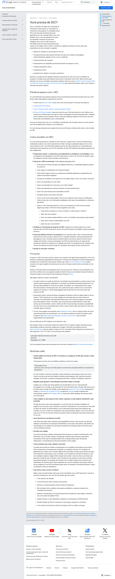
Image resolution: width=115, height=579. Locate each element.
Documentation (8, 8)
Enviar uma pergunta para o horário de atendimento (37, 552)
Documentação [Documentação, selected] (36, 2)
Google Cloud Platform (77, 568)
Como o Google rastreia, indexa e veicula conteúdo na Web (52, 109)
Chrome (57, 568)
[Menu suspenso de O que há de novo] (74, 2)
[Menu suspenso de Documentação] (43, 2)
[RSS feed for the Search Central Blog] (69, 532)
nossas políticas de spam (77, 262)
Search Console (106, 8)
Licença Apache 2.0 (68, 515)
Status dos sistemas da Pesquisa (65, 555)
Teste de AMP (89, 557)
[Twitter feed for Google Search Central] (105, 532)
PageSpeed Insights (91, 555)
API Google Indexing (55, 393)
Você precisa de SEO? (62, 549)
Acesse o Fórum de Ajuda (33, 549)
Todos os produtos (93, 568)
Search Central (16, 2)
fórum (71, 274)
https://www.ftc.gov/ (36, 329)
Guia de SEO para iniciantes (43, 112)
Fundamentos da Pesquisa (42, 106)
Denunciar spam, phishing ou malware (37, 556)
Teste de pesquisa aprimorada (94, 552)
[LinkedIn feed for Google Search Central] (34, 532)
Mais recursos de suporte (33, 559)
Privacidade (42, 575)
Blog (56, 2)
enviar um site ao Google (77, 389)
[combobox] (89, 2)
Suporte (49, 2)
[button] (11, 16)
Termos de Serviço (31, 575)
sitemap (71, 391)
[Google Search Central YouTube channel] (52, 532)
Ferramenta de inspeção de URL (50, 391)
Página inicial (33, 18)
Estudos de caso (60, 560)
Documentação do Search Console (65, 557)
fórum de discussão (58, 83)
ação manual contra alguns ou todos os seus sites (59, 316)
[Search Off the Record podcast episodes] (87, 532)
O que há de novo (66, 2)
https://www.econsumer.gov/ (84, 344)
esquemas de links (66, 311)
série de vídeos (47, 102)
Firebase (65, 568)
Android (49, 568)
